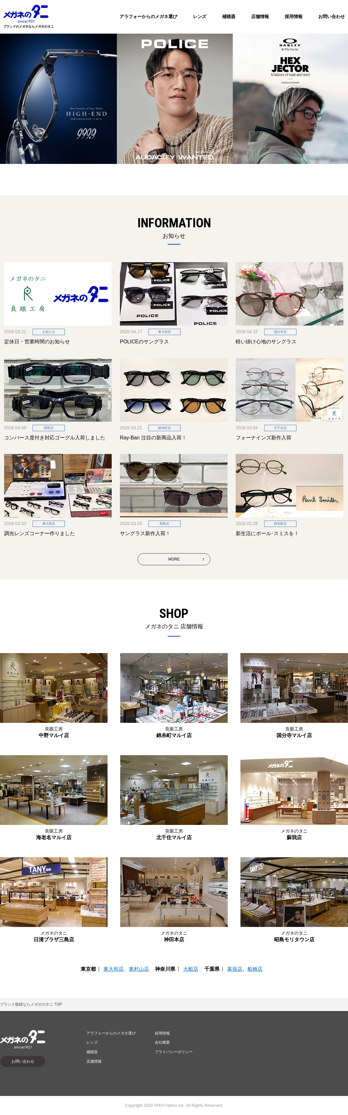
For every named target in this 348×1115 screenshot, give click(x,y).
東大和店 (113, 969)
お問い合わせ (331, 16)
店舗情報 (260, 16)
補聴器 (228, 16)
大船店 (190, 969)
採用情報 (293, 16)
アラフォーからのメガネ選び (148, 16)
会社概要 (162, 1042)
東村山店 (139, 969)
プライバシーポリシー (174, 1052)
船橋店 (255, 969)
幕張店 (234, 969)
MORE (174, 559)
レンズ (199, 16)
